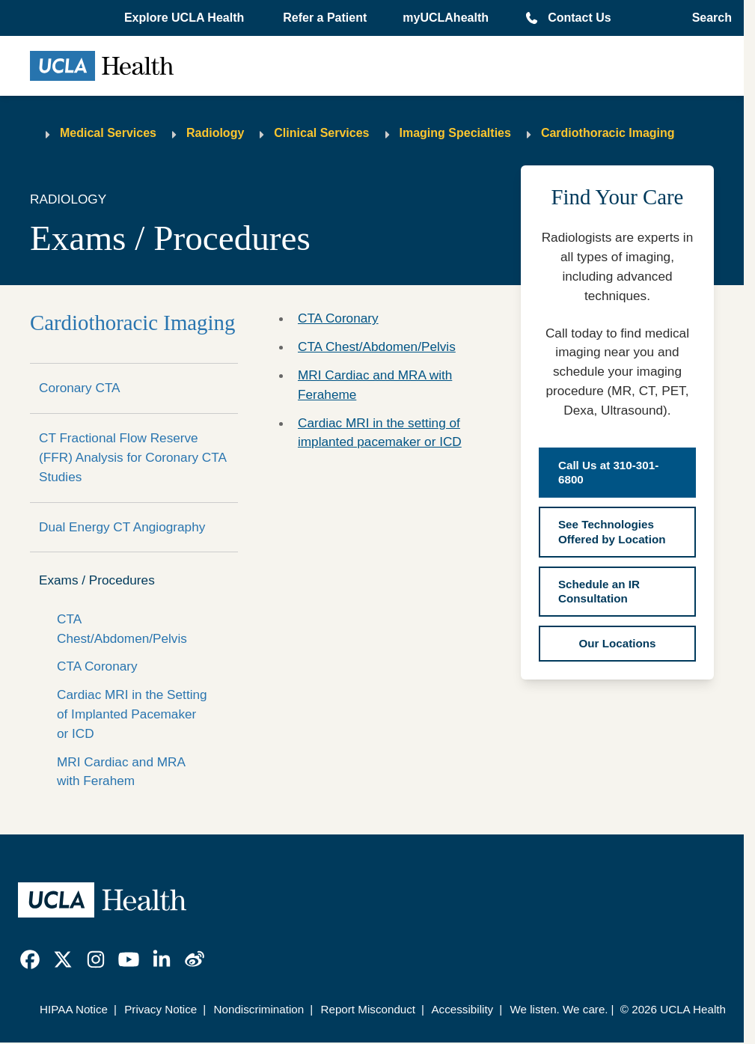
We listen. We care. (559, 1009)
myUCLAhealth (446, 17)
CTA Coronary (97, 666)
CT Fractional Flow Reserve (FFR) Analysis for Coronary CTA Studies (132, 457)
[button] (185, 17)
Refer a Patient (325, 17)
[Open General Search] (707, 17)
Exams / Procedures (97, 580)
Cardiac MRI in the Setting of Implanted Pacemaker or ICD (132, 714)
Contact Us (579, 17)
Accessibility (462, 1009)
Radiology (215, 132)
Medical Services (108, 132)
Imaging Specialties (455, 132)
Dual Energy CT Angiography (122, 526)
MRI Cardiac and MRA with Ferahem (121, 771)
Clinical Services (321, 132)
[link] (30, 959)
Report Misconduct (367, 1009)
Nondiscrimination (259, 1009)
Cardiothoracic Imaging (608, 132)
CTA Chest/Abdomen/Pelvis (122, 628)
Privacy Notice (160, 1009)
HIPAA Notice (74, 1009)
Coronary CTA (79, 387)
